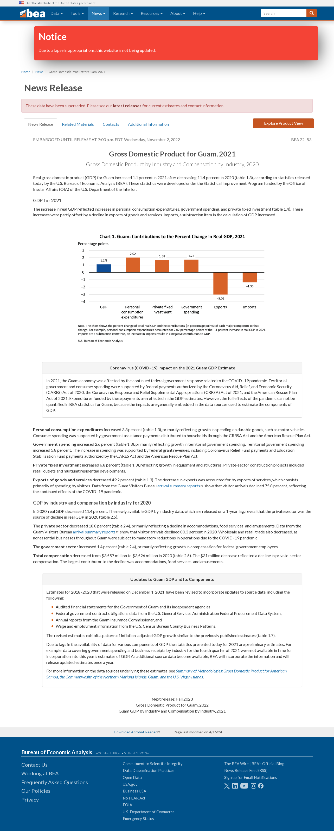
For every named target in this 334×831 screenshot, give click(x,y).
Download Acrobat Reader (135, 732)
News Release (40, 124)
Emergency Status (138, 818)
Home (25, 72)
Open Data (132, 777)
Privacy (30, 799)
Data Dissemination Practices (149, 770)
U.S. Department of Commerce (149, 811)
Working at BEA (40, 773)
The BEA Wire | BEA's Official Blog (254, 763)
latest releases (127, 105)
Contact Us (34, 764)
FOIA (127, 804)
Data (56, 13)
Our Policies (35, 791)
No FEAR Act (134, 798)
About (177, 13)
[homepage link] (32, 13)
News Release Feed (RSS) (245, 770)
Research (123, 13)
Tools (77, 13)
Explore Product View (283, 123)
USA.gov (130, 784)
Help (199, 13)
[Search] (311, 13)
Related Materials (78, 124)
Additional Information (148, 124)
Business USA (134, 791)
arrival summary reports (178, 485)
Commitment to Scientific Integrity (153, 763)
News (98, 13)
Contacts (111, 124)
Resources (152, 13)
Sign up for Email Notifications (250, 777)
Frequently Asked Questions (54, 782)
